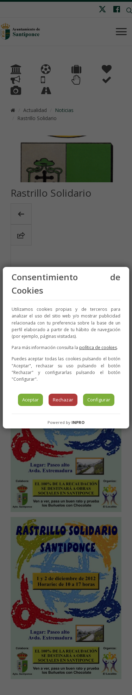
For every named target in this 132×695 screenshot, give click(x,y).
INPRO (77, 422)
